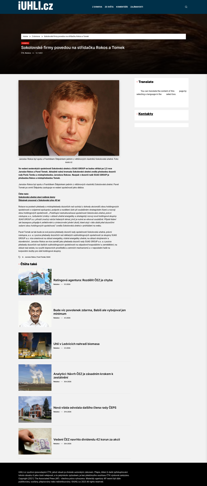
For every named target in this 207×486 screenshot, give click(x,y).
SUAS (48, 257)
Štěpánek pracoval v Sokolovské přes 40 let (39, 200)
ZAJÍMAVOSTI (136, 7)
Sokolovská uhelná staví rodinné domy (36, 197)
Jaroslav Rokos (30, 257)
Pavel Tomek (41, 257)
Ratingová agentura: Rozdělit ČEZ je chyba (83, 280)
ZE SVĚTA (109, 7)
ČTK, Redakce (26, 53)
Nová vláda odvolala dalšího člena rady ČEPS (84, 407)
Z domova (25, 43)
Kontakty (145, 114)
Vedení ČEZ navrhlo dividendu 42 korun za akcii (86, 439)
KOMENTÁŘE (122, 7)
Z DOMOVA (97, 7)
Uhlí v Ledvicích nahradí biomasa (76, 344)
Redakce (56, 284)
